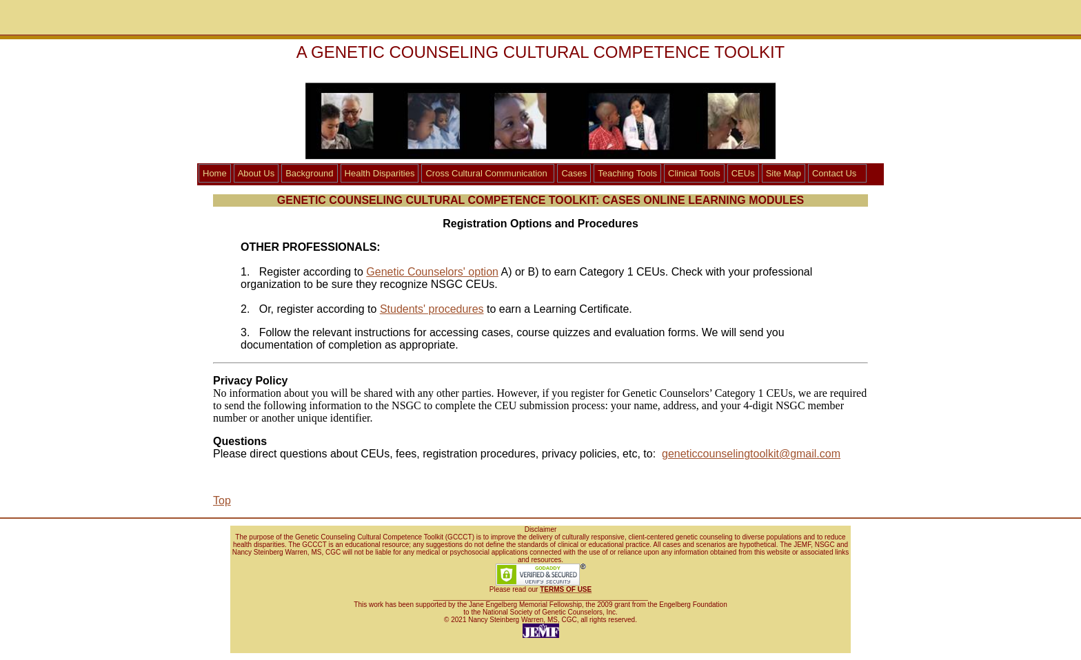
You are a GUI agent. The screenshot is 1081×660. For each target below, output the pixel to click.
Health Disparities (380, 173)
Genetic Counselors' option (432, 272)
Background (309, 173)
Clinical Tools (694, 173)
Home (215, 173)
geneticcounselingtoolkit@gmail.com (751, 454)
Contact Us (834, 173)
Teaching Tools (627, 173)
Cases (574, 173)
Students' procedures (432, 309)
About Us (256, 173)
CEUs (743, 173)
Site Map (783, 173)
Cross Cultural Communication (486, 173)
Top (222, 500)
